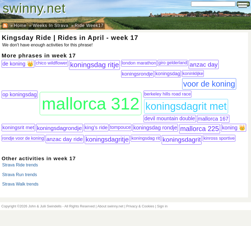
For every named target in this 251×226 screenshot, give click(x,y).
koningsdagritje (107, 139)
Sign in (162, 206)
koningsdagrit (181, 139)
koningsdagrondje (59, 128)
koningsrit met (18, 127)
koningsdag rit (145, 138)
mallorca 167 (213, 119)
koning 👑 (233, 128)
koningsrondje (137, 74)
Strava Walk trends (20, 184)
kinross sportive (219, 138)
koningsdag (167, 73)
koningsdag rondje (155, 128)
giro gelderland (172, 62)
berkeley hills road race (167, 94)
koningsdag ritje (94, 65)
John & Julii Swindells (45, 206)
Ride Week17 (89, 25)
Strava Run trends (19, 174)
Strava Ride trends (20, 165)
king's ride (96, 127)
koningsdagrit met (186, 106)
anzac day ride (64, 139)
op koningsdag (19, 94)
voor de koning (209, 83)
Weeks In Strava (50, 25)
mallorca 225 (199, 128)
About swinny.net (110, 206)
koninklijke (192, 73)
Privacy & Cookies (140, 206)
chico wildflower (51, 63)
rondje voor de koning (23, 138)
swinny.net (34, 8)
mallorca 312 (91, 103)
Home (20, 25)
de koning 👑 (17, 64)
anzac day (204, 64)
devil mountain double (169, 118)
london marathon (139, 63)
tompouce (120, 127)
